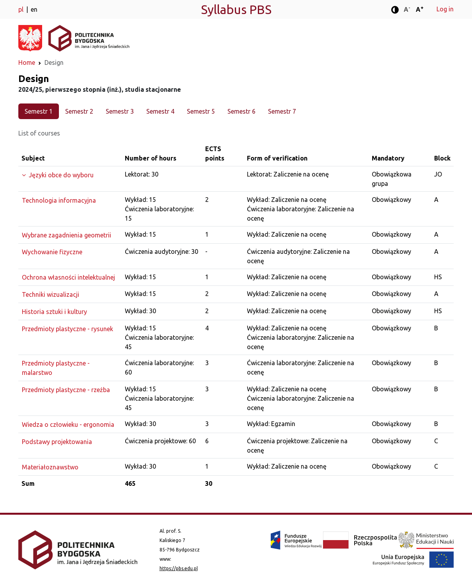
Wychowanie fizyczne (52, 251)
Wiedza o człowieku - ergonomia (68, 424)
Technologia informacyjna (59, 200)
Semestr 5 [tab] (201, 111)
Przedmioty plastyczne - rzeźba (66, 389)
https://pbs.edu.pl (179, 568)
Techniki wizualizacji (50, 294)
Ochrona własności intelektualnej (68, 277)
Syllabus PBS (236, 9)
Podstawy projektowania (57, 441)
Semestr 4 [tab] (160, 111)
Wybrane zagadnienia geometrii (66, 235)
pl (21, 9)
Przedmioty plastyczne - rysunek (67, 328)
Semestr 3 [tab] (120, 111)
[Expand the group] (70, 175)
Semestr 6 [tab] (241, 111)
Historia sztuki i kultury (54, 311)
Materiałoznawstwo (50, 467)
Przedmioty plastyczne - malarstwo (56, 368)
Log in (445, 8)
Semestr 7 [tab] (282, 111)
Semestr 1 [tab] (39, 111)
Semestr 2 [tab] (79, 111)
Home (26, 62)
